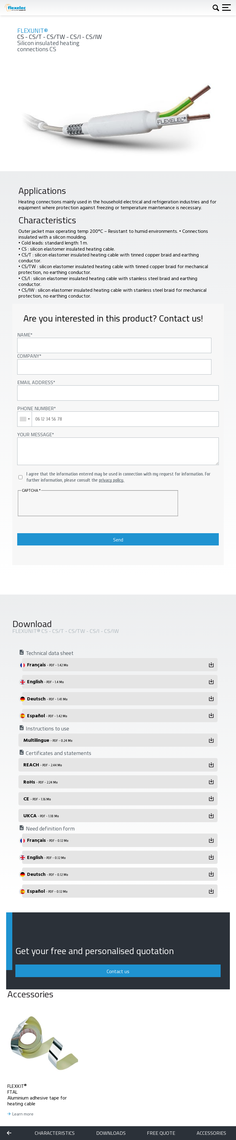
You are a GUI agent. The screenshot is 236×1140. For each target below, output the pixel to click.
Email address (35, 382)
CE (37, 798)
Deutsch (47, 698)
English (45, 681)
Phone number (35, 408)
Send (118, 539)
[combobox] (25, 419)
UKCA (41, 815)
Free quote (161, 1133)
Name (23, 334)
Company (28, 356)
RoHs (40, 781)
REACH (42, 764)
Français (47, 664)
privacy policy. (111, 480)
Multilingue (47, 740)
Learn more (22, 1114)
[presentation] (58, 503)
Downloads (111, 1133)
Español (47, 715)
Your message (34, 434)
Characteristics (55, 1133)
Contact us (118, 971)
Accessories (211, 1133)
